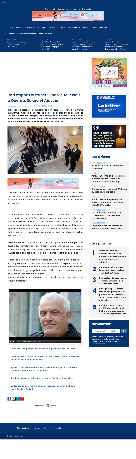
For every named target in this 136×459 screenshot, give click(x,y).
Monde (86, 28)
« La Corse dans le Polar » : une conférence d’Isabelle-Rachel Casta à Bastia (108, 215)
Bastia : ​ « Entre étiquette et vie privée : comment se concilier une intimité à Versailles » (109, 202)
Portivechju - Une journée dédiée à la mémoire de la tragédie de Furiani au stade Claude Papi (109, 179)
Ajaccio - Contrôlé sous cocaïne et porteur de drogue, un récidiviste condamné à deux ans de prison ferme (117, 45)
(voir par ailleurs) (16, 196)
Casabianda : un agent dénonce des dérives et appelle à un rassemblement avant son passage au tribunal (112, 256)
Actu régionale (15, 28)
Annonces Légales (99, 28)
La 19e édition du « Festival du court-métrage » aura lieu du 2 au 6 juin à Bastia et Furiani (44, 397)
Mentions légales (44, 437)
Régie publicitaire (25, 437)
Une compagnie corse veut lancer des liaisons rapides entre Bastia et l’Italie (111, 270)
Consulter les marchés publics (22, 33)
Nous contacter (61, 437)
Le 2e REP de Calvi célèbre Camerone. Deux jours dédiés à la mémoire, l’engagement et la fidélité (51, 45)
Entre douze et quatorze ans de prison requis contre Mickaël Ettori (18, 44)
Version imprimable (56, 414)
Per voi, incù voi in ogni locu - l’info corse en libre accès (68, 9)
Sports (63, 28)
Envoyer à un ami (32, 414)
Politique (42, 28)
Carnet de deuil (45, 33)
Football (53, 28)
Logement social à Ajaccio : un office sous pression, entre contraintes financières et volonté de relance (84, 45)
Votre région (74, 28)
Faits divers (30, 28)
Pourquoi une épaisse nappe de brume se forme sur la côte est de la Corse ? (112, 280)
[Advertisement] (45, 75)
